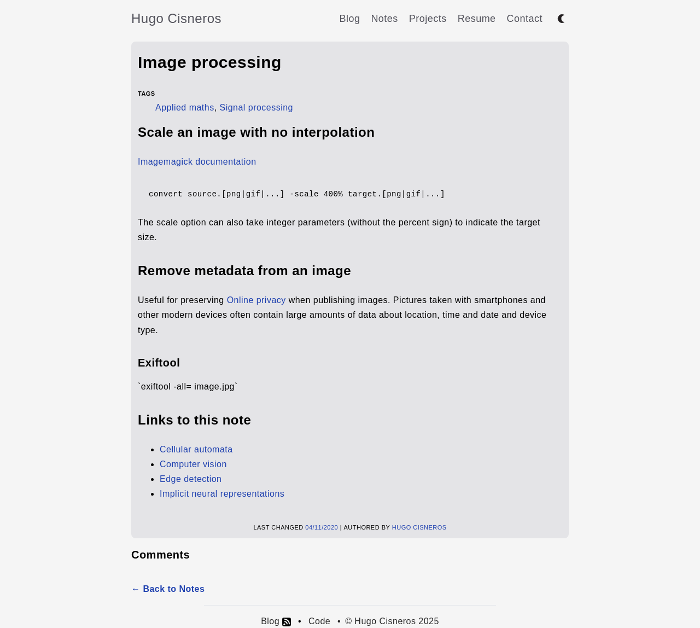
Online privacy (256, 300)
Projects (428, 18)
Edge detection (190, 479)
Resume (477, 18)
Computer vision (193, 464)
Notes (384, 18)
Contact (524, 18)
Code (319, 621)
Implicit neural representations (222, 493)
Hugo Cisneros (176, 18)
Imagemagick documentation (197, 161)
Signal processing (256, 107)
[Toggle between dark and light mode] (561, 18)
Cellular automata (196, 449)
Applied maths (184, 107)
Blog (349, 18)
